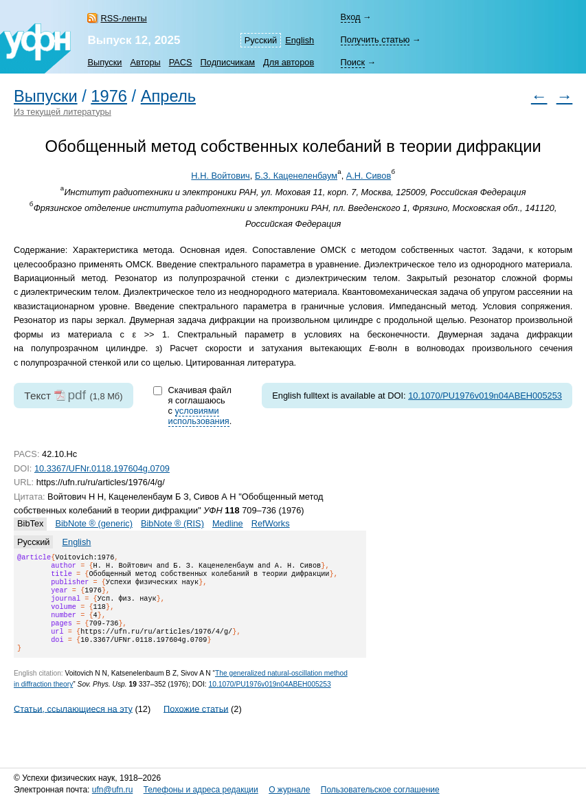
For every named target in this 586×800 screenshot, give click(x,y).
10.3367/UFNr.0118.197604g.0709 (102, 468)
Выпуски (104, 62)
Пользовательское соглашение (380, 790)
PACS (180, 62)
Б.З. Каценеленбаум (296, 175)
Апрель (168, 96)
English (299, 40)
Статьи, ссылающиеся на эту (73, 725)
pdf (76, 395)
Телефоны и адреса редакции (201, 790)
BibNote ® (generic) (94, 523)
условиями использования (198, 415)
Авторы (146, 62)
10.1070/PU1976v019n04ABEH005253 (485, 395)
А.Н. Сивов (368, 175)
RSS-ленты (123, 18)
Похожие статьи (196, 725)
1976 (109, 96)
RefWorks (270, 523)
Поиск (353, 62)
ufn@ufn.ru (112, 790)
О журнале (289, 790)
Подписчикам (228, 62)
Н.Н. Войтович (220, 175)
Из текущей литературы (62, 112)
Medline (227, 523)
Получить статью (375, 39)
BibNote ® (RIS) (172, 523)
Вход (351, 17)
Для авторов (288, 62)
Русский (261, 40)
